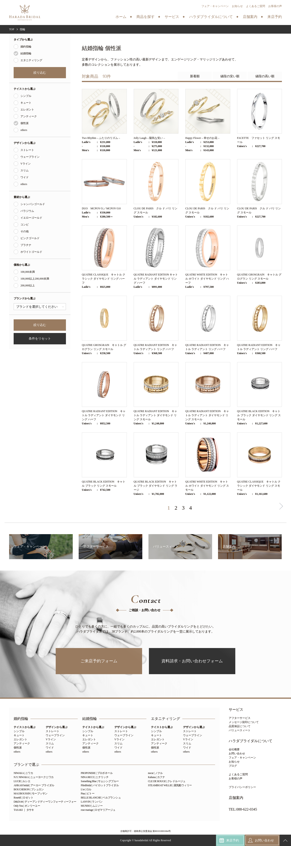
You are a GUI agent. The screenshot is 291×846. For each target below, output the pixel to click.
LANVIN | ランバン (91, 801)
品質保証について (240, 726)
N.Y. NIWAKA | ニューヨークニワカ (33, 777)
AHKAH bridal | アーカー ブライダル (34, 785)
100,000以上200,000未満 (34, 278)
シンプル (25, 96)
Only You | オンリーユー (27, 805)
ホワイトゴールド (31, 251)
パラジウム (27, 211)
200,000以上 (27, 285)
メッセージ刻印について (244, 722)
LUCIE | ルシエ (22, 781)
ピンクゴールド (30, 238)
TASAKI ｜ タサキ (24, 809)
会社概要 (234, 749)
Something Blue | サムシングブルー (100, 781)
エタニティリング (31, 60)
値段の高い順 (264, 76)
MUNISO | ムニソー (92, 805)
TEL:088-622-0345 (243, 809)
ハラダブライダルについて (250, 741)
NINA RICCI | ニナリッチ (94, 777)
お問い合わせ (237, 753)
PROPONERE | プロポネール (97, 773)
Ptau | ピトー (87, 793)
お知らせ (237, 6)
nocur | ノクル (155, 773)
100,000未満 (27, 271)
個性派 (24, 123)
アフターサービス (240, 718)
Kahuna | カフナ (156, 777)
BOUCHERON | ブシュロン (29, 789)
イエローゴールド (31, 217)
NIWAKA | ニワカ (23, 773)
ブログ (233, 765)
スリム (24, 170)
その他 (24, 231)
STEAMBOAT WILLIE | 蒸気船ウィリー (170, 785)
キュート (25, 102)
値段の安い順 (229, 76)
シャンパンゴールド (32, 204)
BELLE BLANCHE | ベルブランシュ (101, 797)
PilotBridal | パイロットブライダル (100, 785)
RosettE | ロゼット (23, 797)
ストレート (27, 150)
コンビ (24, 224)
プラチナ (25, 245)
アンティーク (28, 116)
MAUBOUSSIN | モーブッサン (30, 793)
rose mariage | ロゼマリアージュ (98, 809)
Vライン (25, 163)
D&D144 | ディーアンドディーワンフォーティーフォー (45, 801)
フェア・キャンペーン (215, 6)
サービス (236, 709)
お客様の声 (275, 6)
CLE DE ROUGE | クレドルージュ (167, 781)
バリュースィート (240, 730)
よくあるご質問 (255, 6)
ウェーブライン (30, 156)
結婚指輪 (25, 53)
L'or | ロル (86, 789)
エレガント (27, 109)
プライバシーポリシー (242, 787)
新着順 (195, 76)
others (23, 130)
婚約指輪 (25, 46)
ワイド (24, 177)
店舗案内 (236, 798)
